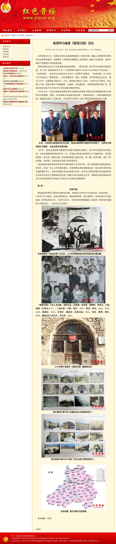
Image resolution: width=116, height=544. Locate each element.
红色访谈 (6, 54)
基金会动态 (29, 35)
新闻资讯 (21, 35)
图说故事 (6, 49)
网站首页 (14, 35)
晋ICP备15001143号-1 (43, 536)
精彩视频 (6, 51)
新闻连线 (6, 57)
